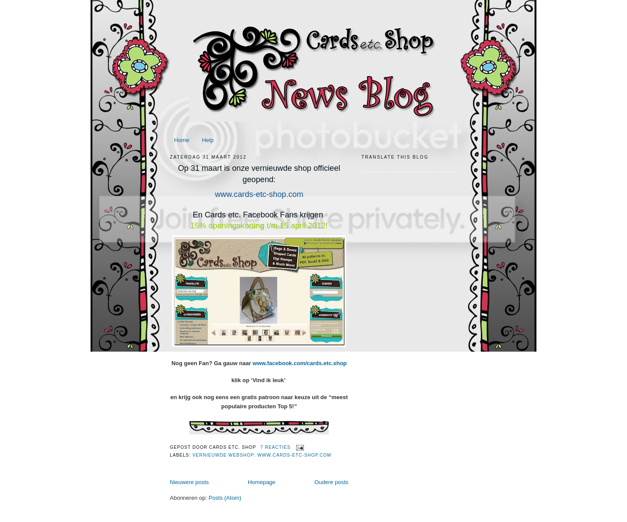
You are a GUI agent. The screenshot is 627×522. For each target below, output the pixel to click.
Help (208, 140)
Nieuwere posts (189, 482)
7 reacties (275, 447)
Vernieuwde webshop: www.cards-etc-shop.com (261, 455)
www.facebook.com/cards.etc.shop (300, 363)
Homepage (262, 482)
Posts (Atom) (225, 498)
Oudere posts (331, 482)
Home (181, 140)
